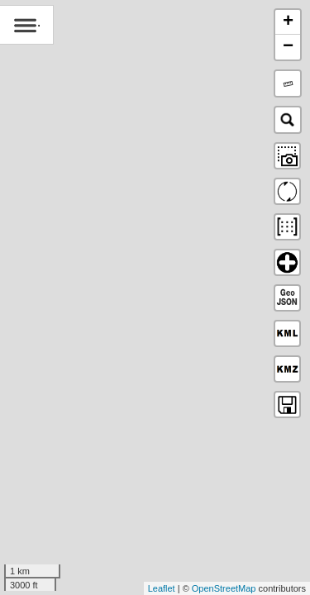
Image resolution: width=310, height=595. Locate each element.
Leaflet (161, 588)
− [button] (288, 47)
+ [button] (288, 22)
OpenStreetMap (224, 588)
